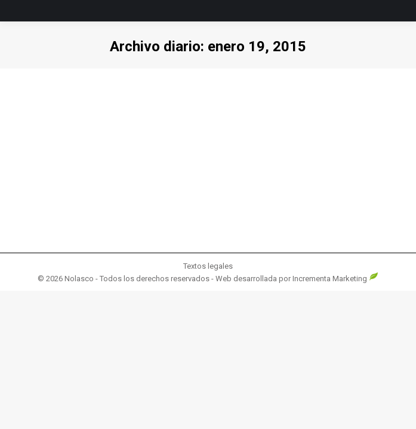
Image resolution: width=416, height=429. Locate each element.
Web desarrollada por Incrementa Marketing (296, 278)
